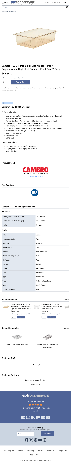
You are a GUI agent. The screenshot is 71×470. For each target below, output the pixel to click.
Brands (38, 455)
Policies (40, 451)
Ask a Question (7, 103)
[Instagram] (44, 440)
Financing (30, 451)
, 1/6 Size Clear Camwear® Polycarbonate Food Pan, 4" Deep (52, 306)
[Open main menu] (5, 2)
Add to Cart (20, 82)
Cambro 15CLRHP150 (9, 12)
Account (20, 451)
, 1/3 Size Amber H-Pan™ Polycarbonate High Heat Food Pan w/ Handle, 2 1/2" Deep (21, 307)
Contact (46, 3)
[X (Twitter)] (31, 440)
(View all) (66, 299)
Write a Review (35, 384)
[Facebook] (26, 440)
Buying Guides (62, 451)
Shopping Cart (9, 451)
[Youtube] (40, 440)
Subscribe (47, 433)
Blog (31, 455)
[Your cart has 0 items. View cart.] (65, 3)
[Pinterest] (35, 440)
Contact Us (50, 451)
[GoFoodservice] (23, 3)
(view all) (35, 411)
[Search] (33, 7)
